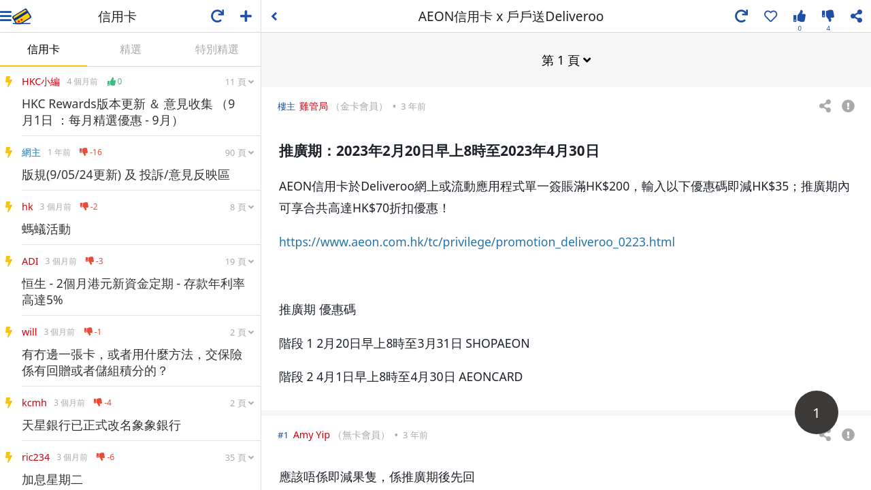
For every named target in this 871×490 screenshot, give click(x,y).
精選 (131, 49)
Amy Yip (311, 433)
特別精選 (217, 49)
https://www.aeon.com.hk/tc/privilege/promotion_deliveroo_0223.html (477, 241)
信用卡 (43, 49)
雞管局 (313, 105)
